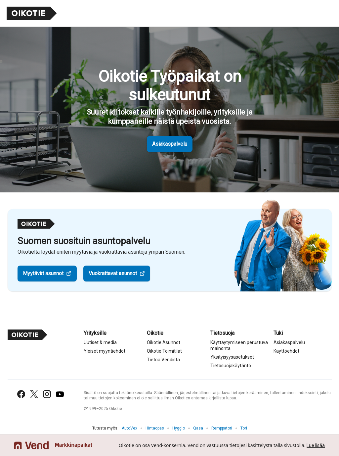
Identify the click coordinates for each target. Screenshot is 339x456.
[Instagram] (47, 394)
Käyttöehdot (286, 351)
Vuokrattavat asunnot (113, 273)
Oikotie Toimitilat (164, 351)
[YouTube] (60, 394)
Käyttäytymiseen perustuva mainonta (239, 345)
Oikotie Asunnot (163, 342)
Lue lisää (316, 445)
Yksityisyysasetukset (232, 357)
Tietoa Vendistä (163, 359)
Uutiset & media (100, 342)
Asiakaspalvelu (169, 144)
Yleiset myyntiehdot (104, 351)
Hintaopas (155, 428)
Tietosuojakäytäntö (230, 365)
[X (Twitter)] (34, 394)
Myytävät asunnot (43, 273)
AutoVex (129, 428)
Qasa (198, 428)
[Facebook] (21, 394)
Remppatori (221, 428)
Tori (243, 428)
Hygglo (178, 428)
